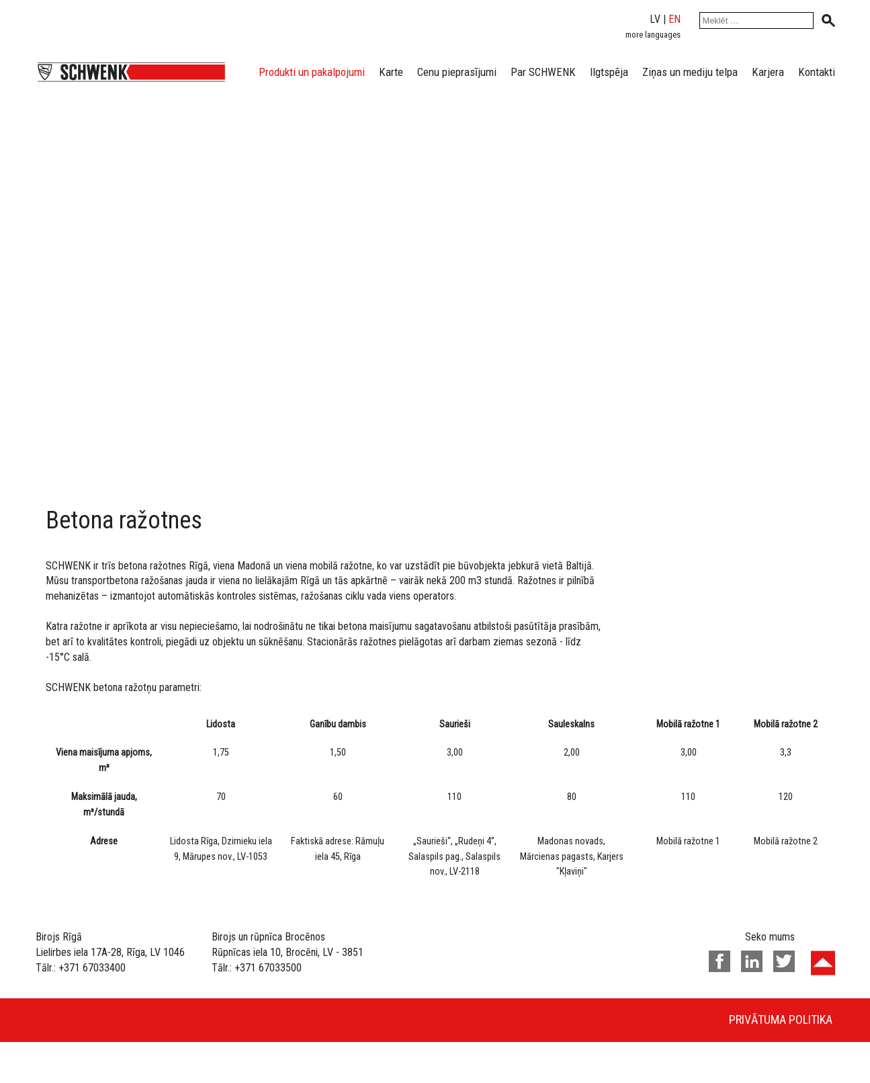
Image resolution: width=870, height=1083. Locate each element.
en (674, 19)
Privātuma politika (780, 1019)
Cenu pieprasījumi (456, 72)
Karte (391, 72)
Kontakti (816, 72)
